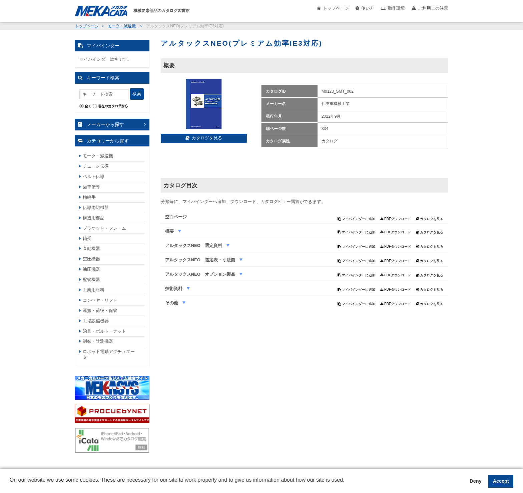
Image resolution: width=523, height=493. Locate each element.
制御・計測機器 (98, 341)
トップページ (336, 8)
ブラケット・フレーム (104, 228)
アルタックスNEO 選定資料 (194, 245)
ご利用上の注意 (433, 8)
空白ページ (176, 216)
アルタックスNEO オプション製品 (200, 274)
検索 (136, 93)
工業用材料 (93, 289)
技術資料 (174, 288)
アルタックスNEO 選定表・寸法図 (200, 259)
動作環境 (396, 8)
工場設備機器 (96, 320)
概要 (170, 231)
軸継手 (89, 197)
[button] (11, 485)
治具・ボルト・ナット (104, 331)
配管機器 (91, 279)
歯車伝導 (91, 186)
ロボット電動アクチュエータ (109, 354)
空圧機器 (91, 258)
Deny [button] (475, 481)
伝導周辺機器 (96, 207)
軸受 (87, 238)
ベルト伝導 (93, 176)
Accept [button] (501, 481)
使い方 (367, 8)
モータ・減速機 (122, 26)
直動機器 (91, 248)
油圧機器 (91, 269)
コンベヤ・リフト (100, 300)
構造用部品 (93, 217)
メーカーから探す (105, 124)
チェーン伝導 (96, 166)
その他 (172, 302)
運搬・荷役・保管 (100, 310)
